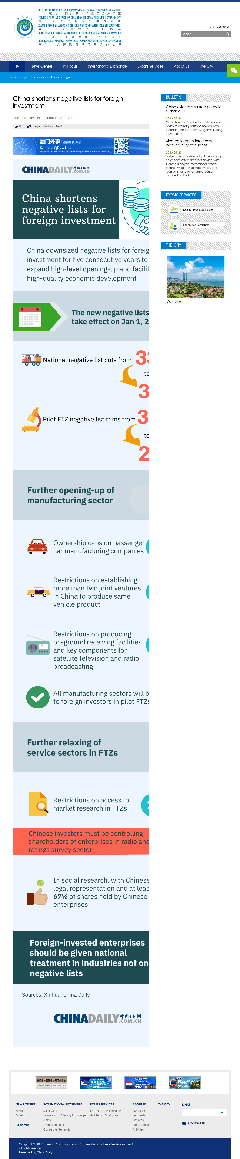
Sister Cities (50, 1110)
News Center (41, 66)
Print (21, 126)
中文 (209, 27)
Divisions (138, 1120)
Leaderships (141, 1115)
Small (59, 126)
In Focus (70, 66)
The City (206, 66)
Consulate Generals (56, 1129)
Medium (48, 126)
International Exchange (107, 66)
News (19, 1110)
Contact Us (223, 27)
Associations (141, 1124)
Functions (139, 1110)
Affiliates (138, 1129)
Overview (174, 302)
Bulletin (173, 97)
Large (36, 126)
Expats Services (150, 66)
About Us (181, 66)
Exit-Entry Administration (198, 209)
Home (14, 66)
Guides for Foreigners (59, 77)
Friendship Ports (53, 1124)
